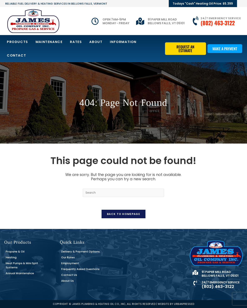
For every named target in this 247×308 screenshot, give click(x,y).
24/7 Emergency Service (221, 18)
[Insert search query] (123, 193)
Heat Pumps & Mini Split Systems (22, 265)
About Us (67, 281)
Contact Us (69, 275)
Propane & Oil (15, 252)
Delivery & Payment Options (80, 252)
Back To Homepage (123, 214)
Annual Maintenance (20, 273)
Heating (11, 257)
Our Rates (68, 257)
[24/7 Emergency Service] (196, 21)
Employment (70, 263)
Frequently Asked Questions (80, 269)
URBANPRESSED (184, 304)
